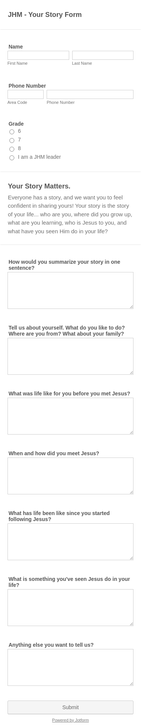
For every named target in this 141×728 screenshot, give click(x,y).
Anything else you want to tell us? (51, 645)
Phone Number (27, 86)
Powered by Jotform (70, 720)
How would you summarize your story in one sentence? (64, 265)
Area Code (17, 102)
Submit (70, 707)
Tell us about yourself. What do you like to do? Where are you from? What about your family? (67, 331)
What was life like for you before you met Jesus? (69, 394)
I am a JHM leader (39, 157)
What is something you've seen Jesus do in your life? (69, 582)
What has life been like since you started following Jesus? (59, 516)
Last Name (82, 63)
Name (16, 47)
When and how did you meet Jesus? (54, 453)
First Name (18, 63)
